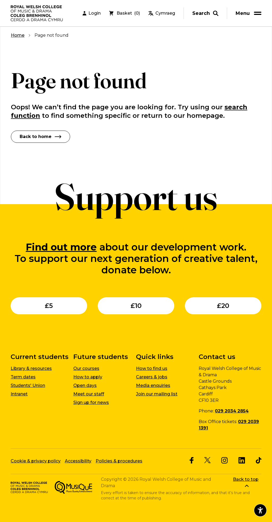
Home (17, 35)
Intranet (19, 393)
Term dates (23, 376)
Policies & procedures (119, 460)
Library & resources (31, 368)
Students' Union (28, 385)
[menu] (249, 13)
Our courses (86, 368)
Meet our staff (88, 393)
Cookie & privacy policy (36, 460)
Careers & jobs (151, 376)
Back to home (40, 136)
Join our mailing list (156, 393)
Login (92, 13)
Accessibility (78, 460)
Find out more (61, 247)
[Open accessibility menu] (260, 510)
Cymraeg (161, 13)
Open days (85, 385)
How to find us (151, 368)
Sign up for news (91, 402)
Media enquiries (153, 385)
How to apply (87, 376)
